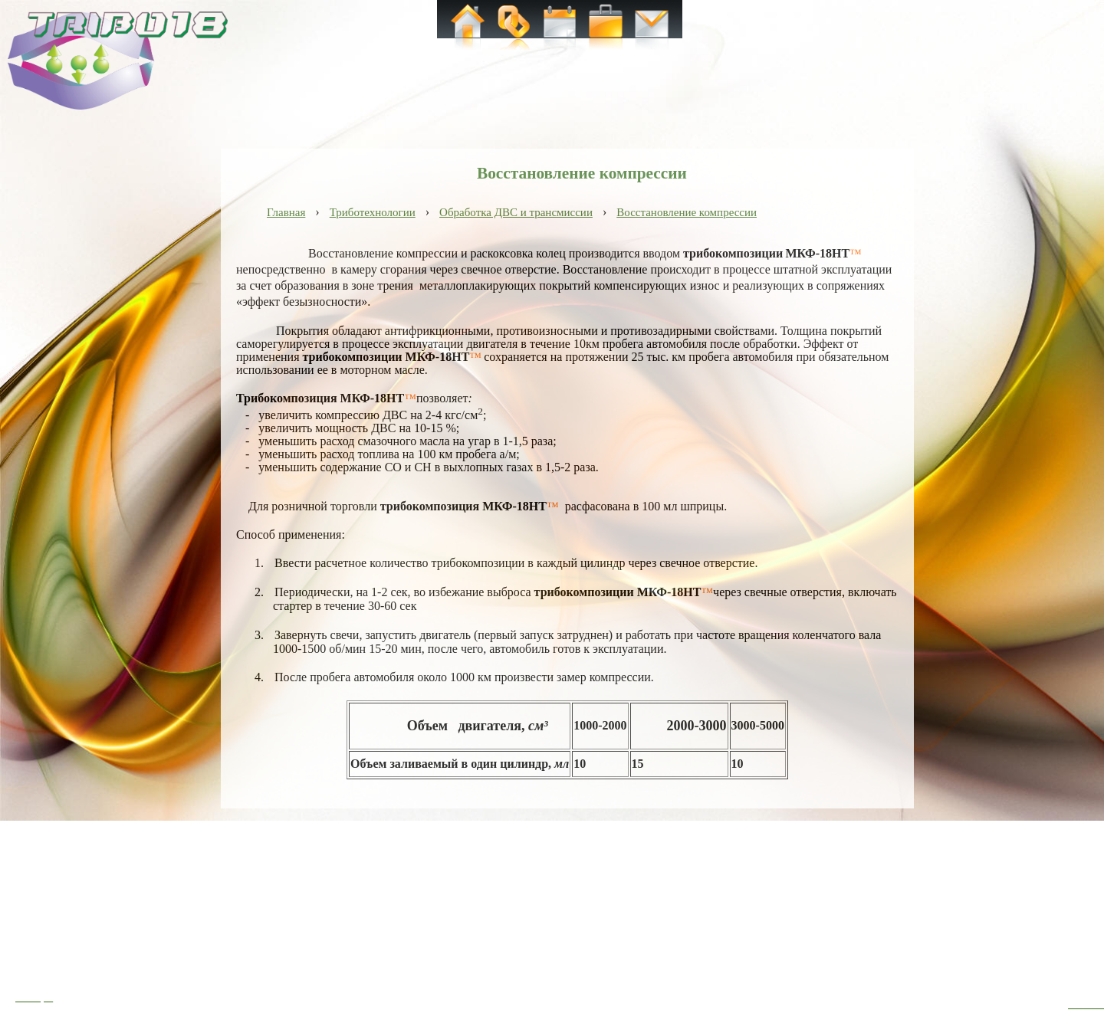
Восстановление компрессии (686, 212)
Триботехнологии (373, 212)
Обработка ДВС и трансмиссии (516, 212)
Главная (286, 212)
